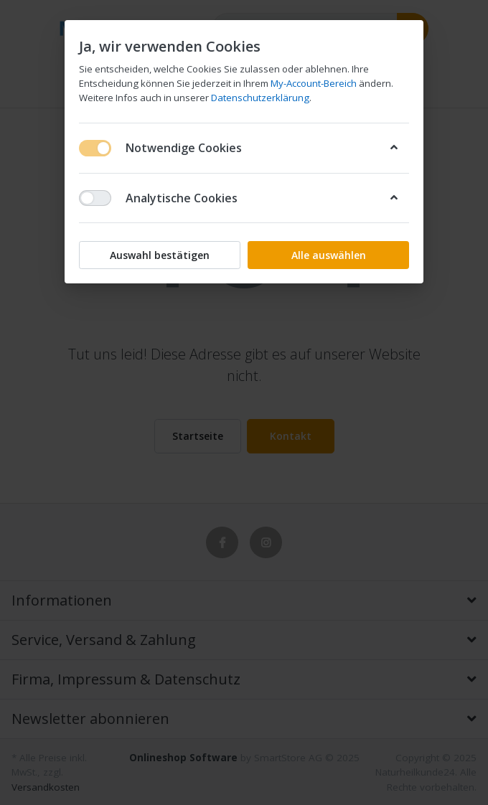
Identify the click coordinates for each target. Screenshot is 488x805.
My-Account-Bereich (314, 83)
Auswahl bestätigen (160, 255)
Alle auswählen (328, 255)
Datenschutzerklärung (260, 97)
